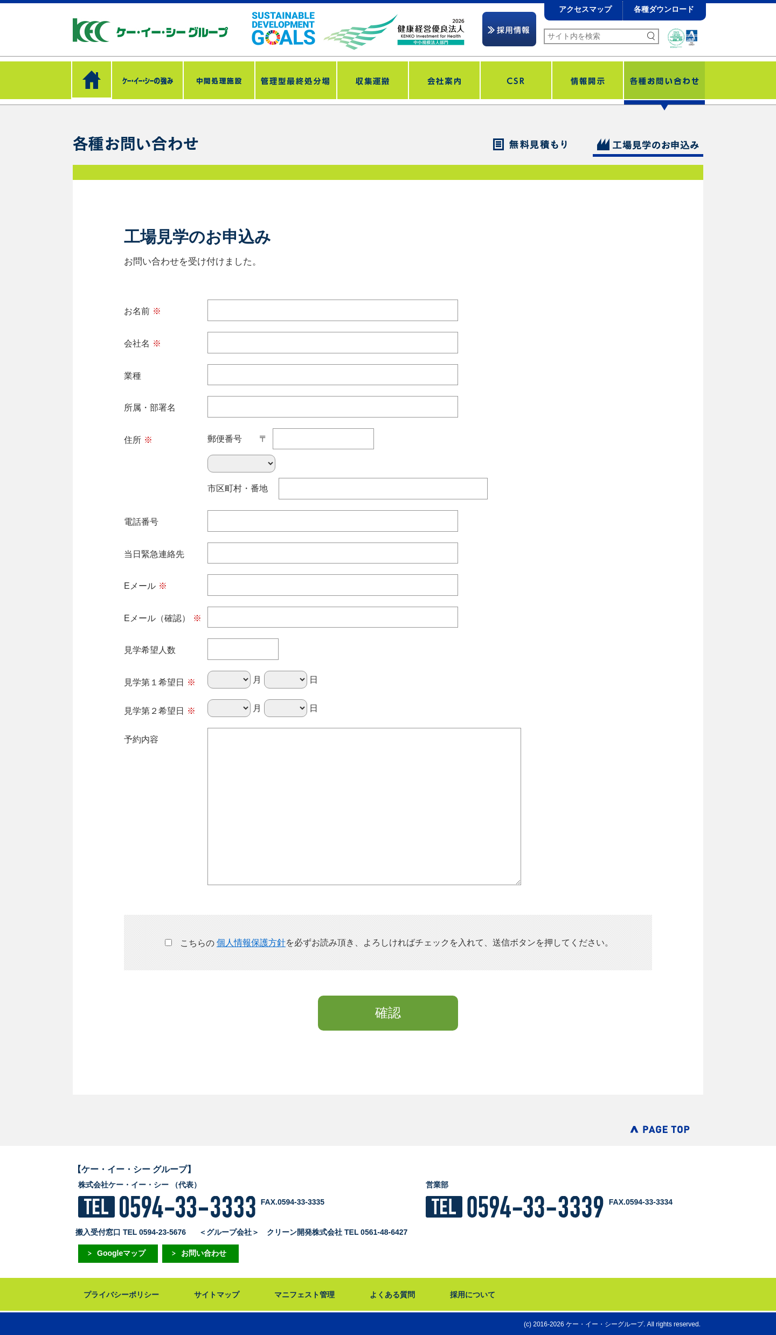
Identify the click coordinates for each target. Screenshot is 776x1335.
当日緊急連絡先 (154, 554)
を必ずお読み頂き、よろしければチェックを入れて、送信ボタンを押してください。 (388, 943)
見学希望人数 (150, 650)
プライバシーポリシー (121, 1294)
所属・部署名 (150, 407)
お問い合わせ (203, 1253)
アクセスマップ (585, 9)
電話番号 (141, 521)
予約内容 (141, 739)
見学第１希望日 (160, 682)
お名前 (142, 311)
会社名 (142, 343)
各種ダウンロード (664, 9)
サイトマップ (216, 1294)
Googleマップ (121, 1253)
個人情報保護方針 (251, 943)
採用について (472, 1294)
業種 (132, 375)
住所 (138, 439)
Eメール (145, 585)
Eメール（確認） (163, 618)
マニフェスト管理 (304, 1294)
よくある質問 (392, 1294)
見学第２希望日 (160, 710)
